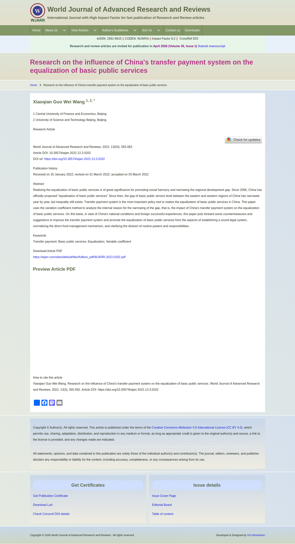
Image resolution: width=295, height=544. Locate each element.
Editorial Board (162, 504)
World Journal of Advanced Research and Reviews (128, 9)
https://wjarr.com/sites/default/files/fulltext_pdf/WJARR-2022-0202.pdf (79, 257)
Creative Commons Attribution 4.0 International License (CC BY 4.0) (197, 427)
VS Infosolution (256, 535)
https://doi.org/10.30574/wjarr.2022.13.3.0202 (74, 159)
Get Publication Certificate (50, 495)
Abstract (38, 183)
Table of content (162, 514)
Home (33, 85)
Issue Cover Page (164, 495)
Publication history (45, 168)
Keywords (39, 235)
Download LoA (43, 504)
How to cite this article (48, 377)
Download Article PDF (48, 251)
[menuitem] (36, 30)
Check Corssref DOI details (51, 514)
